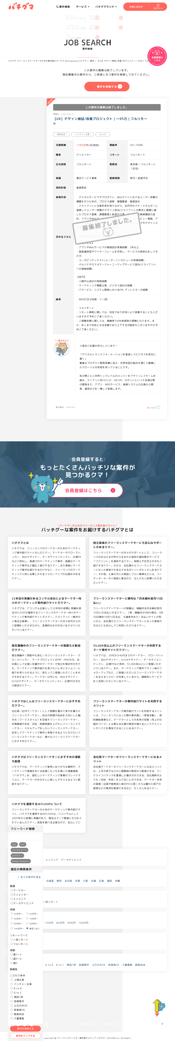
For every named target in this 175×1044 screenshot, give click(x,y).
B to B (16, 988)
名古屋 (68, 881)
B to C (16, 992)
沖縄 (117, 881)
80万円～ (17, 923)
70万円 (49, 923)
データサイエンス (22, 903)
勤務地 (13, 969)
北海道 (50, 881)
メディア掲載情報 (78, 1024)
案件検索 (63, 6)
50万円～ (32, 913)
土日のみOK (19, 1005)
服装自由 (17, 1014)
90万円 (71, 923)
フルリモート (19, 944)
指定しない (33, 928)
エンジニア (18, 899)
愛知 (59, 881)
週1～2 (16, 954)
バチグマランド (106, 6)
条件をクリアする (25, 1035)
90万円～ (32, 923)
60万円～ (17, 918)
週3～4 (16, 958)
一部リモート (19, 939)
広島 (101, 881)
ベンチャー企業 (21, 984)
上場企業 (17, 979)
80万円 (60, 923)
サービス (82, 6)
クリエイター (19, 894)
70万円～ (32, 918)
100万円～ (17, 928)
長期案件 (17, 1001)
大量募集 (127, 965)
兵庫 (93, 881)
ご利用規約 (106, 1024)
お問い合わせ (150, 1024)
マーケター (18, 890)
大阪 (85, 881)
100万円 (83, 923)
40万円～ (17, 913)
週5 (14, 963)
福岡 (109, 881)
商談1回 (17, 997)
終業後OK (18, 1010)
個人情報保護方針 (123, 1024)
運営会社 (93, 1024)
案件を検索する (25, 1028)
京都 (77, 881)
